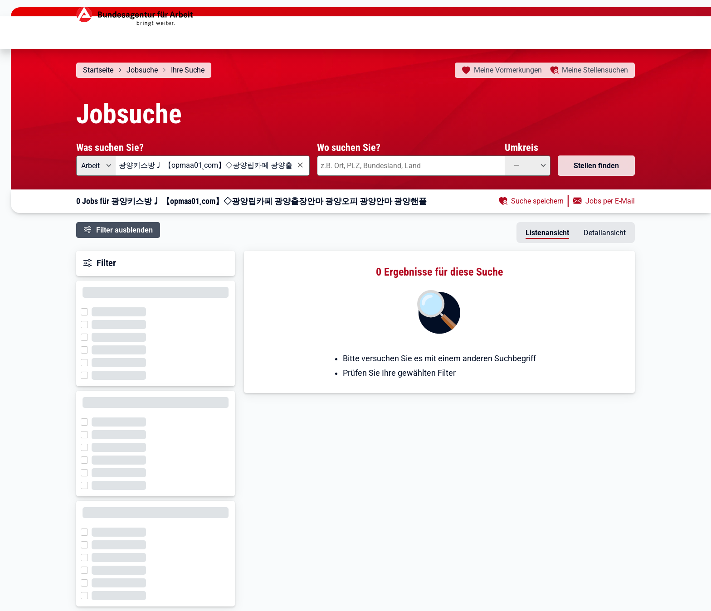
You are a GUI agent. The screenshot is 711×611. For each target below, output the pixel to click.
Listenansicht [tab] (547, 232)
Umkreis (521, 147)
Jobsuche (142, 70)
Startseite (98, 70)
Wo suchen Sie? (348, 147)
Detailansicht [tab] (605, 232)
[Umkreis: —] (527, 165)
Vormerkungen (508, 70)
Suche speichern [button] (537, 201)
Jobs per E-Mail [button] (610, 201)
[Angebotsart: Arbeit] (96, 165)
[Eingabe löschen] (300, 165)
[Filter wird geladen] (87, 311)
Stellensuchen (595, 70)
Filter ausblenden (124, 230)
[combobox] (213, 165)
